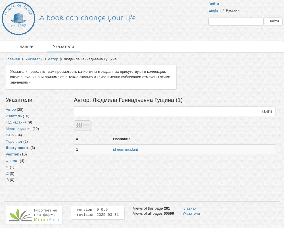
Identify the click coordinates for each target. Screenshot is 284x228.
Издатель (14, 116)
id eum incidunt (125, 149)
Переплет (14, 141)
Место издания (19, 129)
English (214, 10)
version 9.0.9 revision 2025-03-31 (98, 212)
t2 (7, 173)
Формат (12, 161)
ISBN (10, 135)
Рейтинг (12, 154)
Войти (213, 4)
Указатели (63, 46)
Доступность (17, 148)
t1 (7, 167)
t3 (7, 180)
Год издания (16, 122)
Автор (53, 59)
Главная (26, 46)
